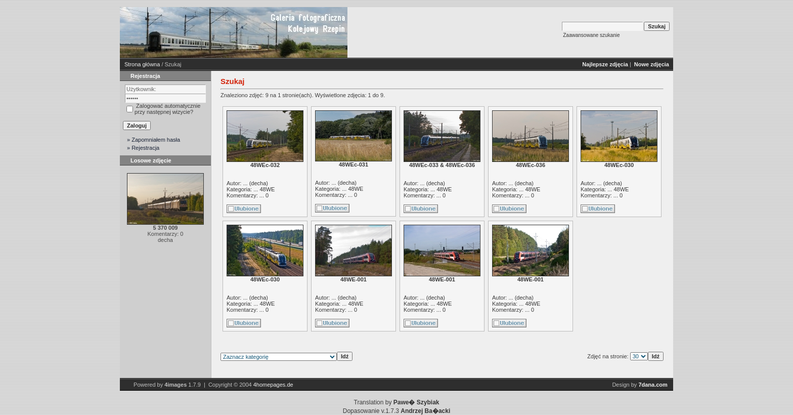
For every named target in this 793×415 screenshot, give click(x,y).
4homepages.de (273, 385)
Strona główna (142, 64)
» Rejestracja (143, 148)
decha (258, 183)
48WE (267, 189)
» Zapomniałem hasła (153, 140)
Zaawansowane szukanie (591, 35)
